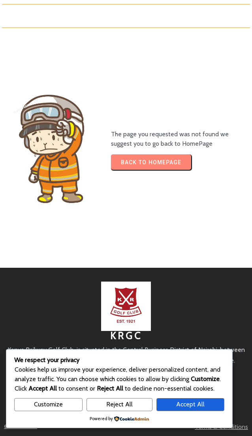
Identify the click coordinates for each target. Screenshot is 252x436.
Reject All (119, 404)
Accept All (190, 404)
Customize (48, 404)
